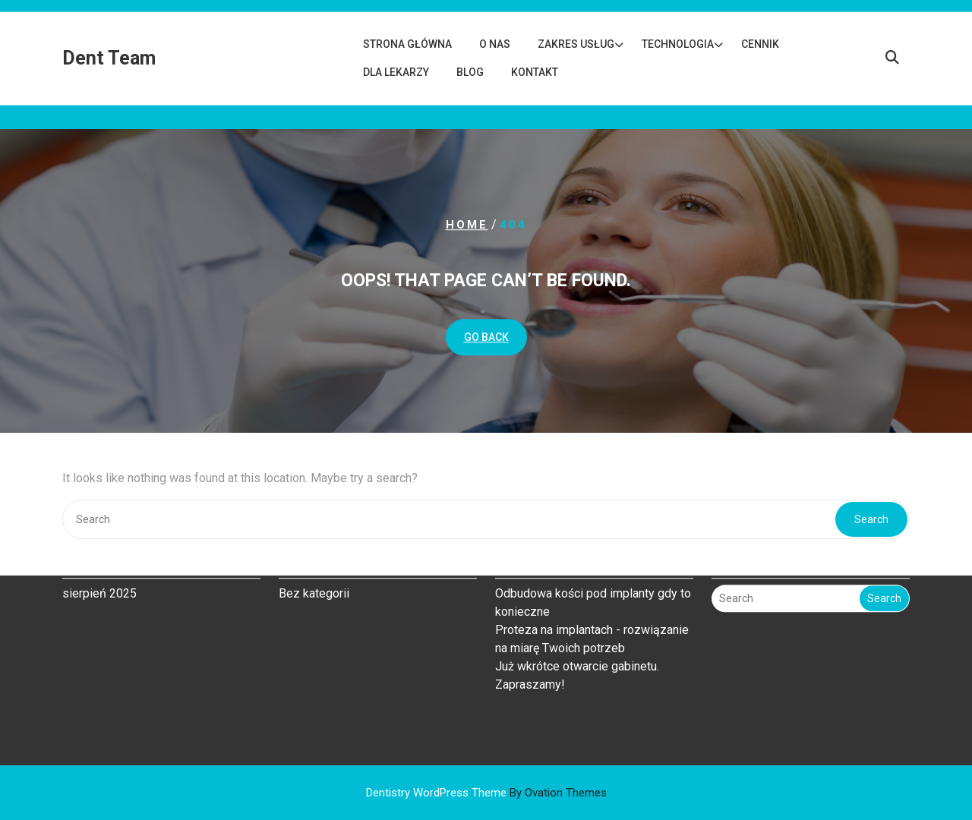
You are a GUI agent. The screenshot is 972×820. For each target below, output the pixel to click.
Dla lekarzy (396, 72)
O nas (494, 44)
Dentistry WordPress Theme (486, 793)
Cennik (760, 44)
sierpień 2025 (99, 554)
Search (884, 560)
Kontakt (534, 72)
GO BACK (486, 337)
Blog (470, 72)
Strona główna (407, 44)
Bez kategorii (314, 554)
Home (467, 225)
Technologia (678, 44)
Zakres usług (576, 44)
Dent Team (109, 58)
